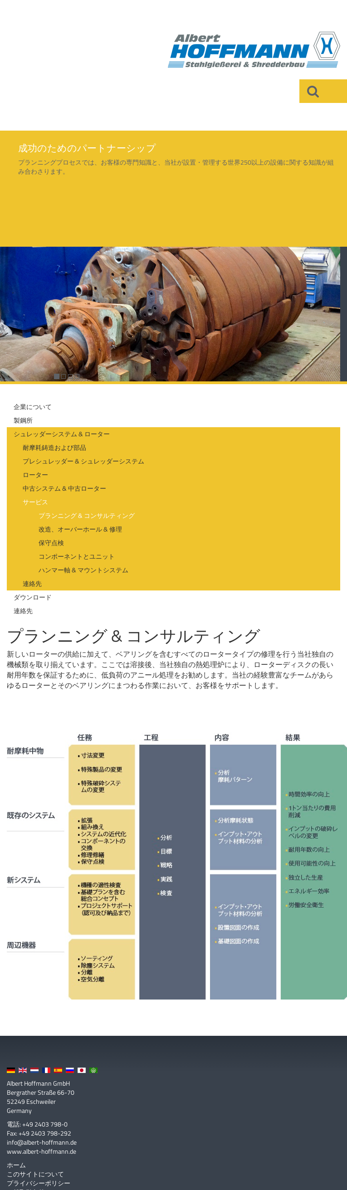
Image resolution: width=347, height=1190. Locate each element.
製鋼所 (23, 420)
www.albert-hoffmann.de (41, 1151)
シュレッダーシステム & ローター (62, 434)
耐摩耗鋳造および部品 (54, 447)
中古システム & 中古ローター (64, 488)
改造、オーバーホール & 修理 (80, 529)
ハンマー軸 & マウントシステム (83, 570)
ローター (35, 474)
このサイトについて (35, 1174)
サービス (35, 502)
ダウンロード (33, 597)
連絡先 (32, 583)
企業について (33, 406)
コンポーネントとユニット (77, 556)
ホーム (16, 1165)
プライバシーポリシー (38, 1183)
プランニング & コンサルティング (87, 515)
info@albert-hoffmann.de (42, 1142)
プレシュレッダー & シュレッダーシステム (83, 461)
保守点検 (51, 542)
